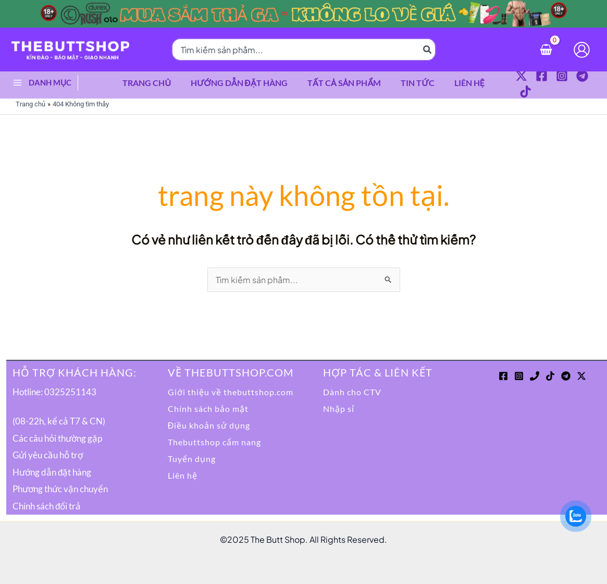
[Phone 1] (534, 371)
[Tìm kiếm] (428, 49)
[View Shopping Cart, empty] (545, 49)
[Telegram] (574, 82)
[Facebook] (534, 82)
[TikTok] (595, 82)
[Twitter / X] (513, 82)
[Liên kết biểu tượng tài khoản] (581, 49)
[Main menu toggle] (17, 80)
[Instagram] (554, 82)
